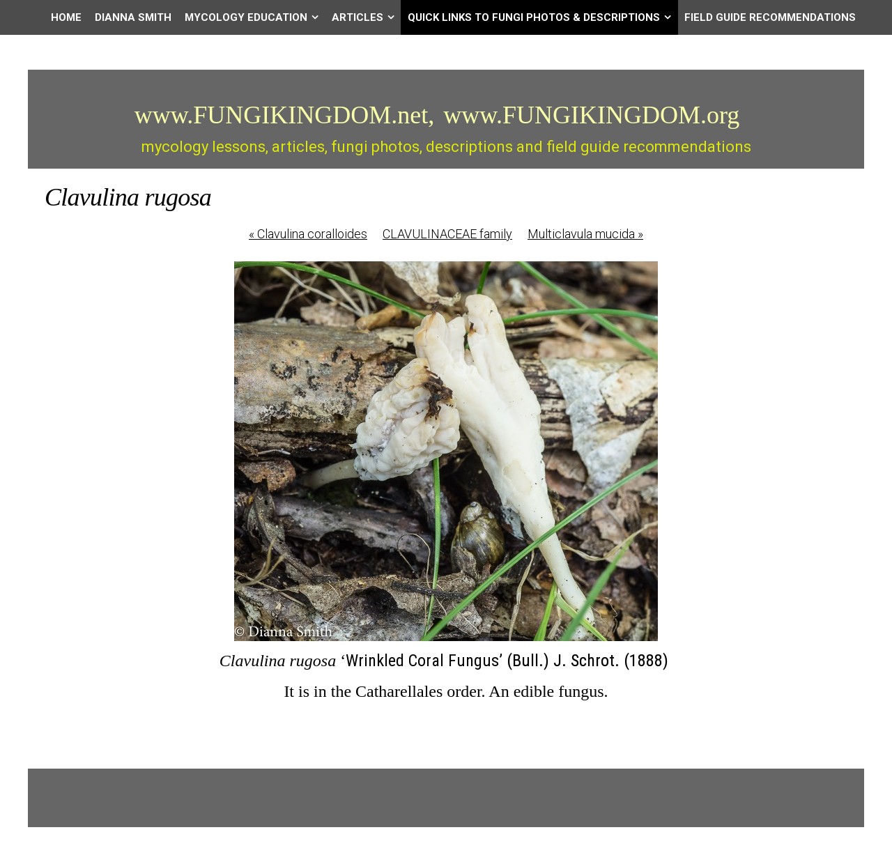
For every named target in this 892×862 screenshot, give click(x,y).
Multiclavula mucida (585, 233)
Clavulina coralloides (308, 233)
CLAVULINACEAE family (447, 233)
